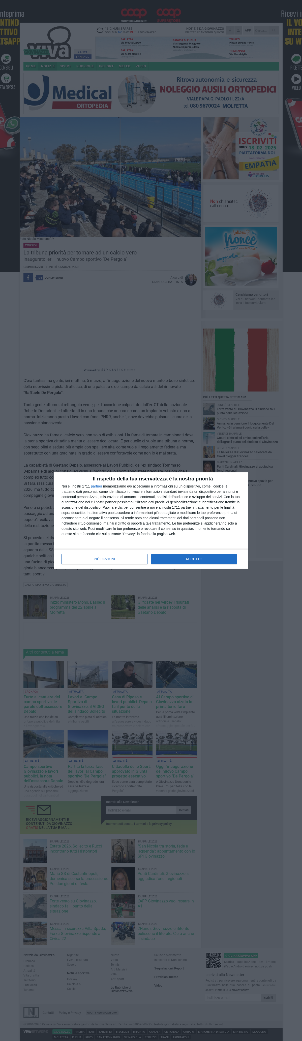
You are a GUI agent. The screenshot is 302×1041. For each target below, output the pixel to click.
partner (96, 486)
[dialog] (151, 520)
